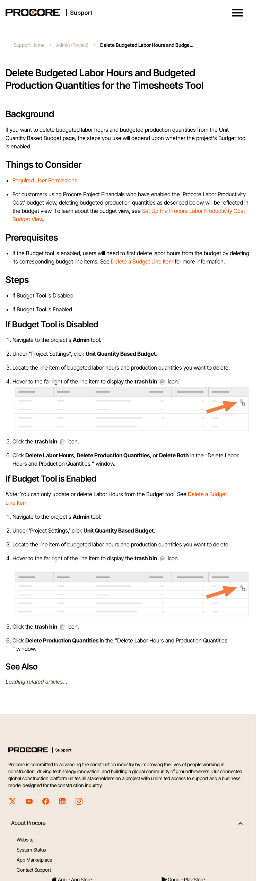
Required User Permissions (44, 180)
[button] (237, 13)
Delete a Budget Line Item (142, 261)
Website (25, 840)
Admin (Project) (72, 45)
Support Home (29, 45)
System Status (31, 850)
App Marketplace (34, 860)
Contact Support (34, 870)
